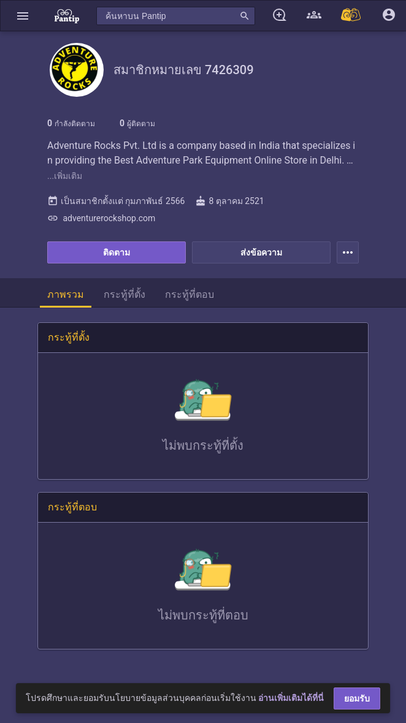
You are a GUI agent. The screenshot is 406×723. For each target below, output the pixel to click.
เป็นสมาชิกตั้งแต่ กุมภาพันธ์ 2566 (116, 201)
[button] (23, 16)
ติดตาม (116, 252)
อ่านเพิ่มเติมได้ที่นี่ (291, 698)
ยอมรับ (357, 698)
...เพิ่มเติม (64, 176)
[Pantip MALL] (351, 16)
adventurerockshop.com (101, 218)
